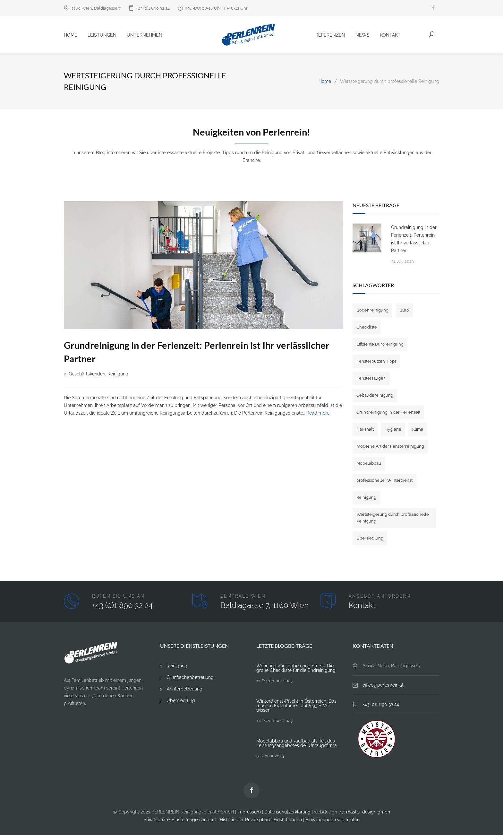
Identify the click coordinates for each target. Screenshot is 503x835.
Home (70, 35)
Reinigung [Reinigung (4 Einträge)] (366, 497)
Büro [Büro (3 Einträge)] (404, 310)
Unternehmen (144, 35)
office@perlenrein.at (383, 685)
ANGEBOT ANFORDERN (380, 596)
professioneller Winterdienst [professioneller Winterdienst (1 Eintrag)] (384, 480)
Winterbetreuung (184, 688)
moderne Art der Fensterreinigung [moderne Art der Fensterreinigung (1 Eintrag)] (390, 446)
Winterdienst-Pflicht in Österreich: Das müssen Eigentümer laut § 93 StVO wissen (296, 706)
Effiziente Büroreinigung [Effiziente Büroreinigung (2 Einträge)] (380, 344)
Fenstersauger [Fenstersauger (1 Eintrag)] (370, 378)
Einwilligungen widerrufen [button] (332, 819)
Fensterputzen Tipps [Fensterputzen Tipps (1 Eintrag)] (376, 361)
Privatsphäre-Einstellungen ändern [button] (179, 819)
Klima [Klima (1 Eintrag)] (417, 429)
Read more (317, 413)
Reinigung (117, 373)
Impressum (249, 811)
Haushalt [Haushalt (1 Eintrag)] (365, 429)
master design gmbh (368, 811)
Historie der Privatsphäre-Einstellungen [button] (261, 819)
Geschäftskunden (87, 373)
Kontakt (390, 35)
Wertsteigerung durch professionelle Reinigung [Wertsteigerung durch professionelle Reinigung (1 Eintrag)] (392, 517)
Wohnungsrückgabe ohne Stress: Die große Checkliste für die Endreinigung (296, 668)
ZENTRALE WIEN (243, 596)
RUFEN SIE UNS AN (118, 596)
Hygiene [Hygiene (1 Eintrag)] (393, 429)
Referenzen (330, 35)
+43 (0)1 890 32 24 (153, 8)
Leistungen (102, 35)
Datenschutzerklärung (287, 811)
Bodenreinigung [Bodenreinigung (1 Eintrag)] (372, 310)
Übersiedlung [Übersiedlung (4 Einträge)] (369, 538)
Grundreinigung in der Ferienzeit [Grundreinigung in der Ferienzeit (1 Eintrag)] (388, 412)
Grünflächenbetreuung (190, 677)
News (362, 35)
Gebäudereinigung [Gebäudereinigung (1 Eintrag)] (374, 395)
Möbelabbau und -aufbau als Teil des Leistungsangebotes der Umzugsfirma (296, 743)
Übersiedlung (180, 700)
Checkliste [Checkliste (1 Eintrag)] (366, 327)
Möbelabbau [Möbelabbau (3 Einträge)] (368, 463)
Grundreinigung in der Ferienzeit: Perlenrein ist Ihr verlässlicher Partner (414, 239)
